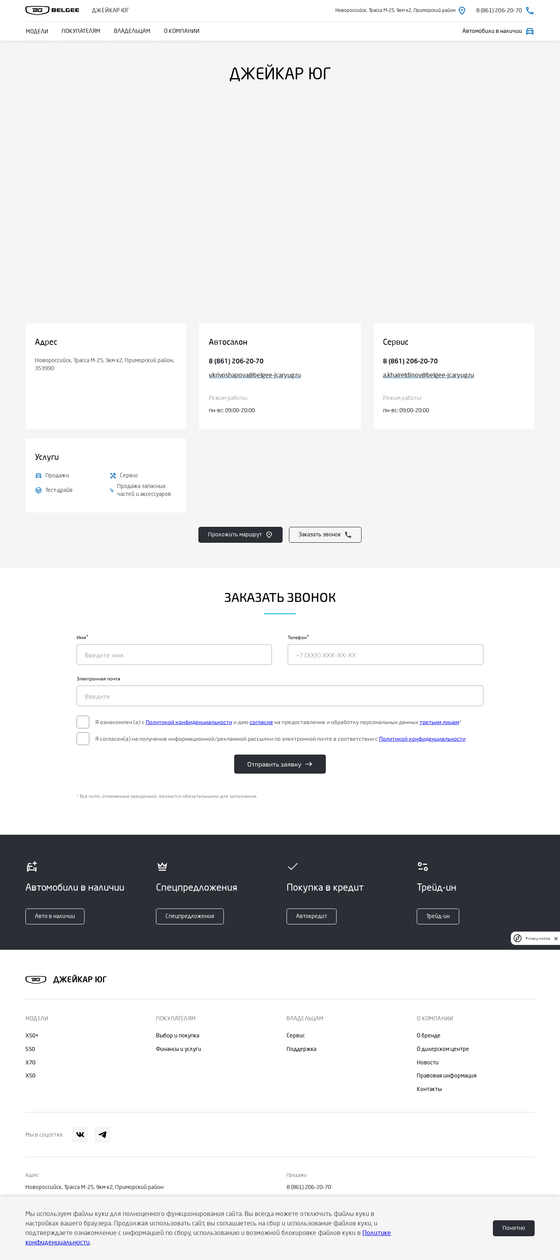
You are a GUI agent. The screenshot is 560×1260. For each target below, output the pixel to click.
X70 (30, 1062)
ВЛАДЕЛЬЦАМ (130, 31)
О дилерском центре (443, 1049)
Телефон (297, 641)
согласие (303, 723)
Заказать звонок (325, 535)
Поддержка (301, 1049)
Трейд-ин (438, 916)
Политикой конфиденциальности (231, 723)
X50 (30, 1075)
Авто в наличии (55, 916)
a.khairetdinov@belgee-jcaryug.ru (428, 375)
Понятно (513, 1228)
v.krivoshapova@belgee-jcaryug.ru (255, 375)
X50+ (31, 1035)
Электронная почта (140, 682)
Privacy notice (537, 938)
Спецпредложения (189, 916)
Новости (428, 1062)
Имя (123, 641)
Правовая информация (447, 1075)
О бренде (429, 1035)
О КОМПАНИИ (179, 31)
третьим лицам (178, 731)
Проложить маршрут (240, 535)
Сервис (296, 1035)
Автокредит (311, 916)
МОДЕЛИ (36, 31)
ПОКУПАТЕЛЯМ (80, 31)
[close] (556, 938)
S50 (30, 1049)
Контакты (429, 1089)
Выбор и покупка (177, 1035)
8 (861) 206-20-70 (236, 361)
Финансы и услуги (178, 1049)
